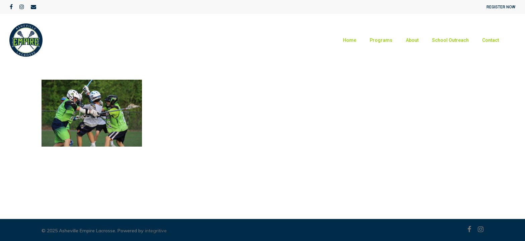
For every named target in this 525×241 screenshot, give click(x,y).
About (412, 40)
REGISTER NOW (500, 7)
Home (349, 40)
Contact (490, 40)
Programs (381, 40)
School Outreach (450, 40)
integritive (156, 231)
